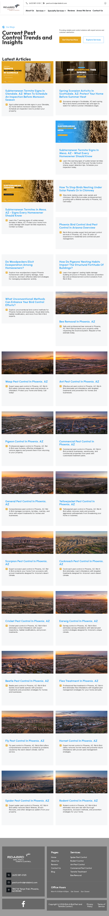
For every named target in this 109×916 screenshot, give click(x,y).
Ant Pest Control (77, 866)
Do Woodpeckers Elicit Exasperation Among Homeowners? (19, 264)
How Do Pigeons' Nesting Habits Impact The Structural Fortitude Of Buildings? (81, 264)
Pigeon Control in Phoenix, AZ (24, 441)
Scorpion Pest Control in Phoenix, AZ (26, 563)
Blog (53, 873)
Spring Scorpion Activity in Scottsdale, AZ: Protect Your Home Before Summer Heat (81, 93)
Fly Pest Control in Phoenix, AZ (24, 740)
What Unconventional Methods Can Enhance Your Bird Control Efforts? (25, 302)
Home (53, 859)
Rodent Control (77, 862)
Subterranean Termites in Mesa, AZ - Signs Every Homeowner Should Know (26, 212)
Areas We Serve (84, 10)
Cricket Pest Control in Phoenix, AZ (27, 621)
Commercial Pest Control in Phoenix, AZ (76, 443)
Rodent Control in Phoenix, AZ (78, 800)
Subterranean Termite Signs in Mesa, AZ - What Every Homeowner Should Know (79, 153)
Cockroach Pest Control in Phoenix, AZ (81, 563)
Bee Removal (76, 877)
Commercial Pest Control (81, 869)
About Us (30, 10)
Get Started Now (70, 39)
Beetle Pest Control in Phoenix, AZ (27, 680)
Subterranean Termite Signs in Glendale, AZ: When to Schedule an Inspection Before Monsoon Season (26, 95)
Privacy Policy (89, 907)
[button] (41, 11)
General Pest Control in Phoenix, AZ (25, 503)
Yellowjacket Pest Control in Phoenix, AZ (77, 503)
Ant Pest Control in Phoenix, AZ (79, 381)
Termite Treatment (78, 873)
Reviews (71, 10)
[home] (11, 7)
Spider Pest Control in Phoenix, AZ (27, 800)
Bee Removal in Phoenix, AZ (77, 321)
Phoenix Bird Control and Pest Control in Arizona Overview (78, 226)
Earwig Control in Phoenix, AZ (78, 621)
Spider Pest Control (78, 859)
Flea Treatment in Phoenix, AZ (78, 680)
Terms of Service (100, 907)
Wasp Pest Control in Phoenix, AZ (26, 381)
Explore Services (93, 39)
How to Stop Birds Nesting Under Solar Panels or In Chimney (80, 189)
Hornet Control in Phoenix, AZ (78, 740)
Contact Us (98, 10)
